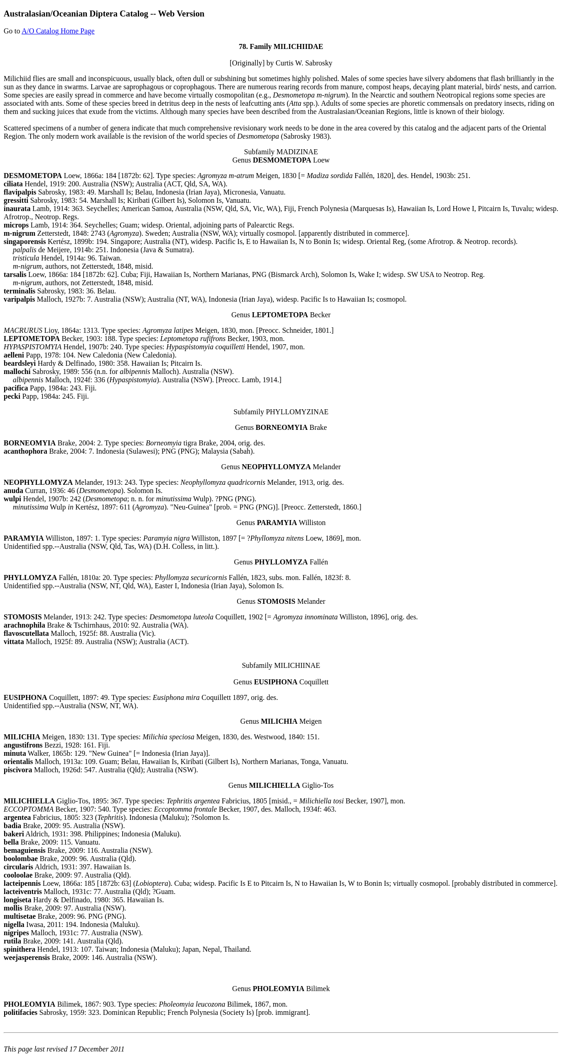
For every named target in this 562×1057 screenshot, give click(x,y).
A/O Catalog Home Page (58, 31)
